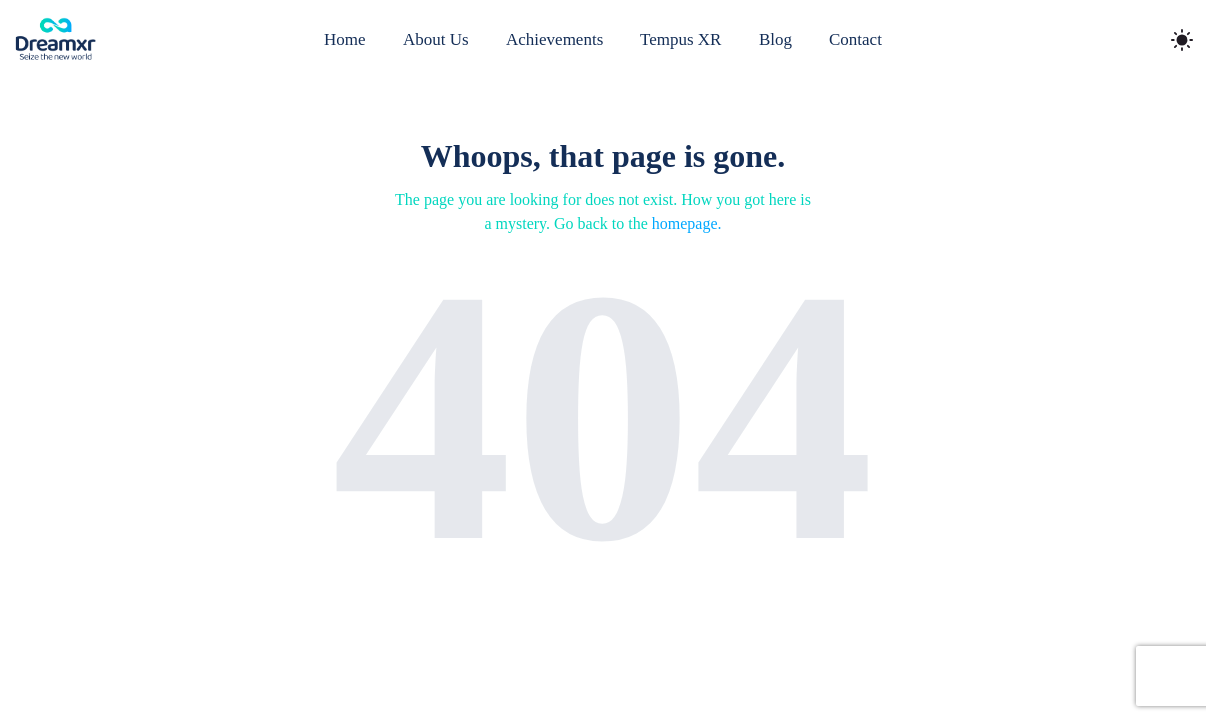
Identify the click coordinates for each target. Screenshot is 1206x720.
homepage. (687, 223)
